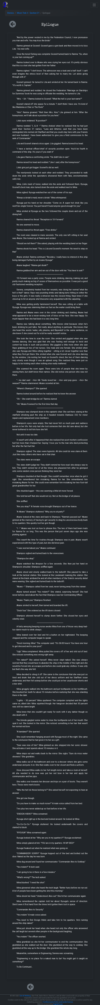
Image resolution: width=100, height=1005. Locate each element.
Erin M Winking (25, 996)
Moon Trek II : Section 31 (28, 13)
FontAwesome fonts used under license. (58, 1002)
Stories (10, 13)
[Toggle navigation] (94, 5)
